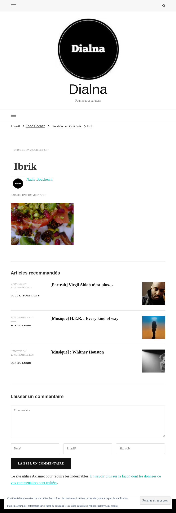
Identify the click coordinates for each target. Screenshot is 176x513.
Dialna (88, 89)
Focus (15, 295)
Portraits (31, 295)
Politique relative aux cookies (103, 505)
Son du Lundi (21, 325)
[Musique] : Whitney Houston (77, 352)
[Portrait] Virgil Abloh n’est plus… (81, 284)
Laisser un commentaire (28, 195)
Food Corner (35, 126)
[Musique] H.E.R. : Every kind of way (84, 318)
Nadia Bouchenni (32, 179)
